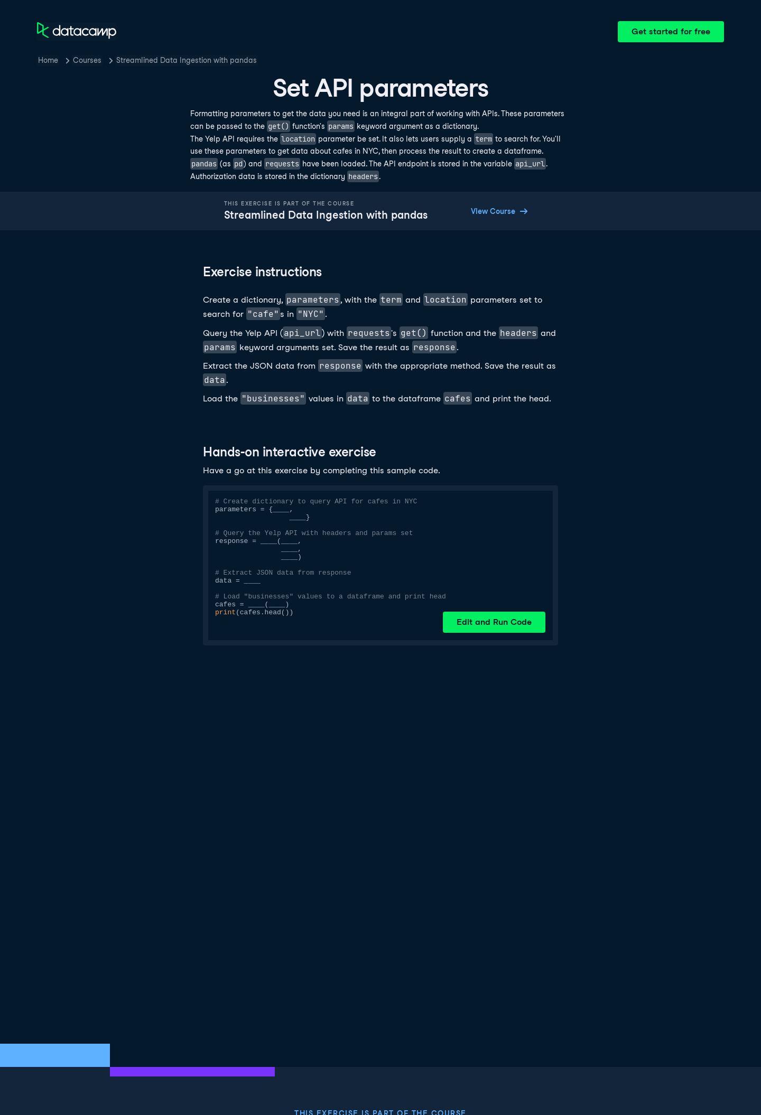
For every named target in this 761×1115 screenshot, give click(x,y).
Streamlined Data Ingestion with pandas (186, 60)
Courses (87, 60)
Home (48, 60)
